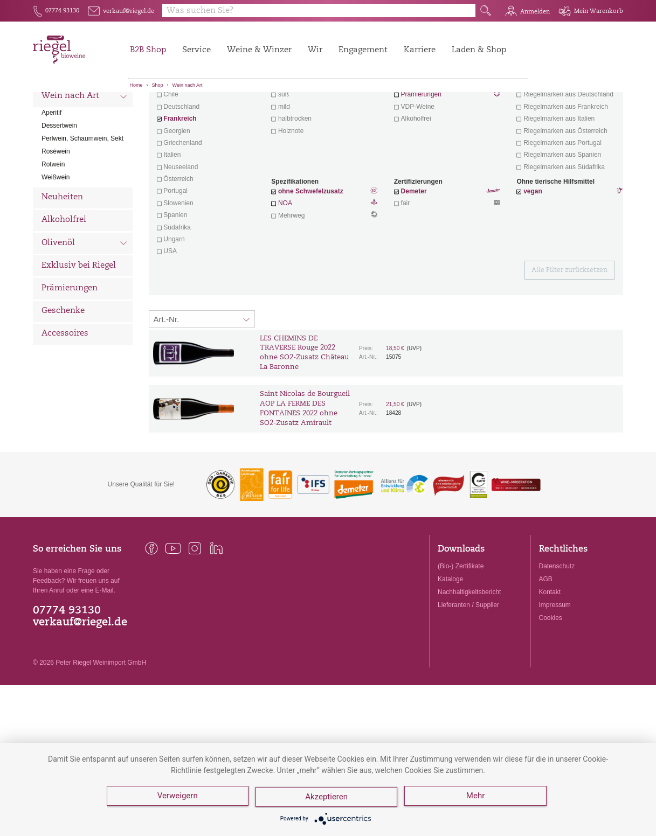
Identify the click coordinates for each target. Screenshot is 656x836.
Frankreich (179, 178)
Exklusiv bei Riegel (79, 326)
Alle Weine (63, 111)
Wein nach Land (84, 134)
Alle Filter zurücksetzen (569, 330)
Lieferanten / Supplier (468, 664)
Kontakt (550, 652)
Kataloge (450, 639)
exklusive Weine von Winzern (565, 142)
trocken (289, 142)
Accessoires (65, 393)
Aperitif (51, 172)
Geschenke (63, 371)
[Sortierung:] (202, 378)
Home (136, 85)
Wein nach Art (187, 85)
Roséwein (56, 211)
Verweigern (177, 798)
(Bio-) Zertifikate (461, 626)
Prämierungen (70, 348)
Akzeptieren (327, 798)
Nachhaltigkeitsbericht (469, 652)
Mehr (477, 798)
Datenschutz (557, 626)
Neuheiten (62, 257)
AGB (546, 639)
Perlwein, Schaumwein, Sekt (82, 198)
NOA (324, 264)
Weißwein (56, 237)
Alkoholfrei (64, 280)
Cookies (550, 677)
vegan (532, 251)
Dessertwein (59, 185)
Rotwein (53, 224)
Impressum (555, 664)
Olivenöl (84, 304)
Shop (157, 85)
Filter (388, 110)
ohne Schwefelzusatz (310, 251)
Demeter (414, 251)
